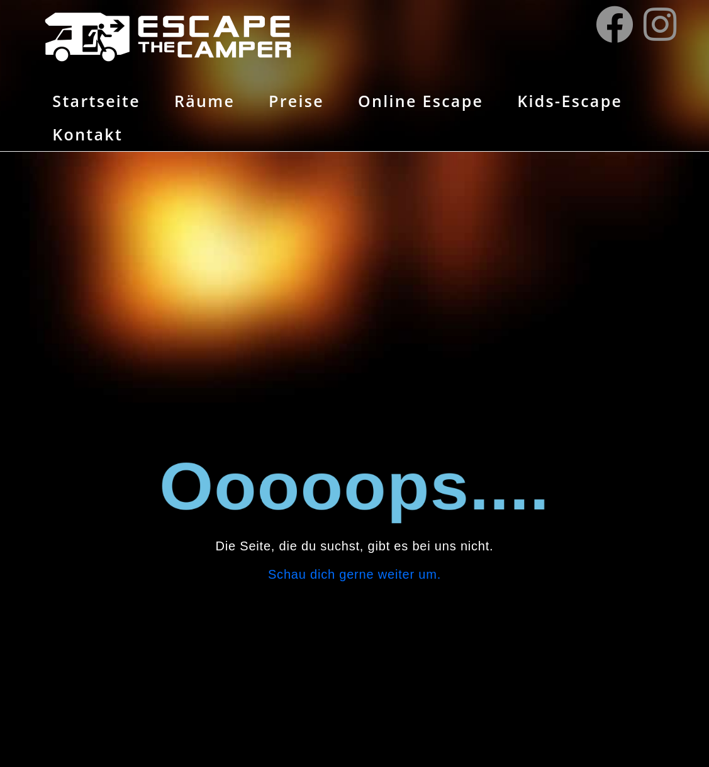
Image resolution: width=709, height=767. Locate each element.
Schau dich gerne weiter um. (354, 574)
